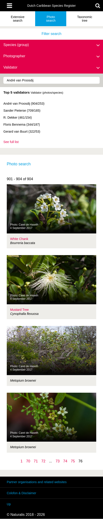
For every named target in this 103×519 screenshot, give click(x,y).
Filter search (51, 34)
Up (9, 504)
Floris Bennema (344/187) (21, 124)
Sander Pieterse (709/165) (21, 110)
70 (28, 461)
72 (43, 461)
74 (65, 461)
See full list (11, 142)
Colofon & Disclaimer (21, 493)
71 (36, 461)
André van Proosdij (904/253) (23, 103)
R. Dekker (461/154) (17, 117)
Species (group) (51, 45)
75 (73, 461)
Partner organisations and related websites (36, 482)
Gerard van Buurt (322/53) (21, 131)
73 (58, 461)
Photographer (51, 56)
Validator (51, 67)
